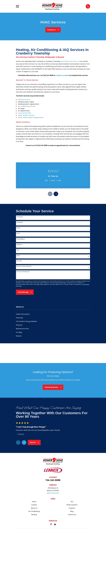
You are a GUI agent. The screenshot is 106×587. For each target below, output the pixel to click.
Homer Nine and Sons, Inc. (70, 61)
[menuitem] (53, 315)
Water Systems (71, 505)
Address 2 (19, 245)
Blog (71, 512)
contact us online (62, 75)
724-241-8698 (52, 480)
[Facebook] (51, 525)
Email (53, 180)
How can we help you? (23, 272)
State (18, 256)
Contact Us (72, 515)
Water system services (26, 115)
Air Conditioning (34, 512)
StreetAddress (21, 239)
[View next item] (56, 194)
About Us (34, 509)
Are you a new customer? (24, 267)
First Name (20, 217)
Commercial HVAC (24, 113)
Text (46, 180)
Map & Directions (53, 494)
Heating (34, 515)
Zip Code (19, 261)
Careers (34, 505)
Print (59, 180)
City (18, 250)
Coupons (72, 509)
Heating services (24, 100)
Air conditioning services (26, 106)
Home (34, 502)
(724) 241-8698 (47, 75)
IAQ (72, 502)
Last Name (20, 223)
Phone (18, 228)
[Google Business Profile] (55, 525)
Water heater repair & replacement (30, 118)
